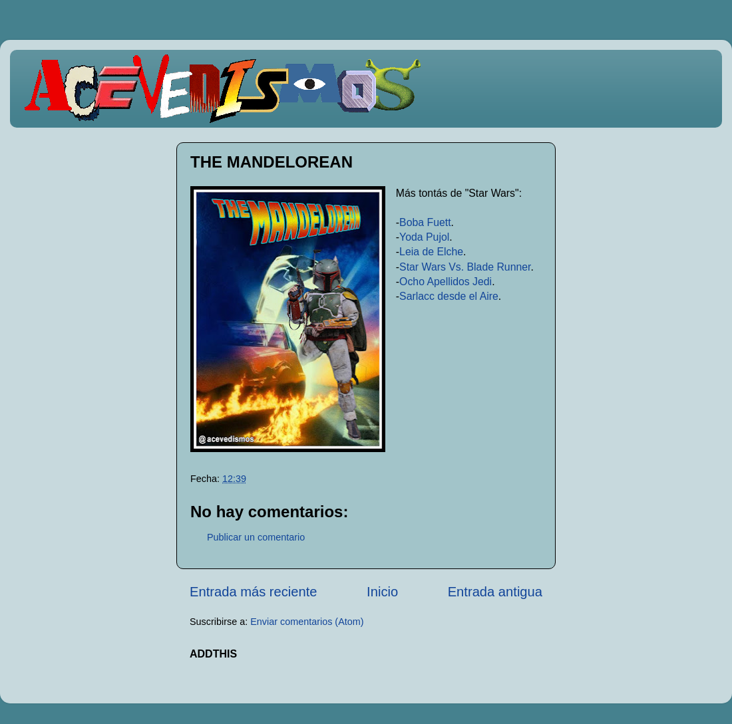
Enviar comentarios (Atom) (306, 621)
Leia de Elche (431, 251)
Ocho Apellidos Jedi (445, 281)
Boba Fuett (425, 222)
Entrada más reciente (253, 591)
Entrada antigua (495, 591)
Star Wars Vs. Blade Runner (464, 267)
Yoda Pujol (424, 237)
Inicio (382, 591)
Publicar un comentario (256, 537)
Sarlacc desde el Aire (448, 296)
